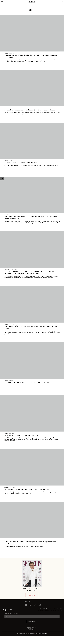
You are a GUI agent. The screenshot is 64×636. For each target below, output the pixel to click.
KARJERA (47, 611)
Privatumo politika (45, 608)
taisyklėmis (31, 629)
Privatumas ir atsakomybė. (42, 633)
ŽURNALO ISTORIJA (57, 608)
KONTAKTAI (41, 611)
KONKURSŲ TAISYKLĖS (56, 611)
